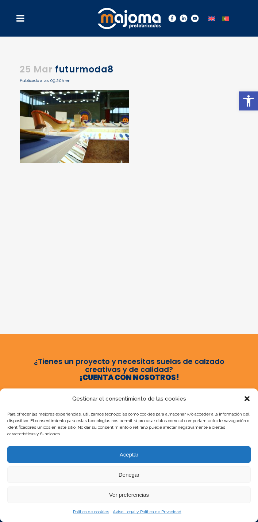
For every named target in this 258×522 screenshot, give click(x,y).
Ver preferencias (129, 495)
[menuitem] (212, 18)
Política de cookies (91, 511)
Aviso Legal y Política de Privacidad (147, 511)
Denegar (129, 475)
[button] (248, 100)
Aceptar (129, 454)
